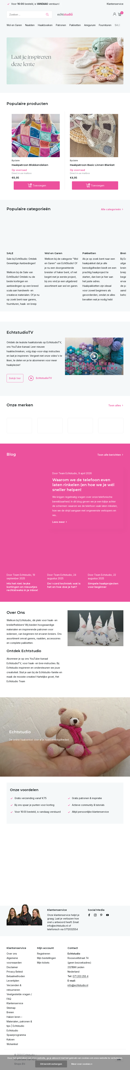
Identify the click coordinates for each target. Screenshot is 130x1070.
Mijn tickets (43, 962)
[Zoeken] (29, 14)
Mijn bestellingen (46, 958)
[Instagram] (95, 915)
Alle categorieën (111, 209)
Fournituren (105, 25)
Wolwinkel (12, 1044)
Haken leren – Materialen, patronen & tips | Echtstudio (19, 1021)
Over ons (12, 953)
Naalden (30, 25)
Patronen (61, 25)
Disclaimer (12, 967)
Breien (10, 1012)
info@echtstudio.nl (78, 985)
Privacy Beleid (15, 971)
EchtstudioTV (40, 378)
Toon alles (114, 405)
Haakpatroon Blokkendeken (30, 165)
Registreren (43, 953)
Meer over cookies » (81, 1064)
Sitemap (11, 1007)
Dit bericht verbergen (51, 1064)
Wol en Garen (14, 25)
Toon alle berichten (109, 454)
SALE (117, 25)
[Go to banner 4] (65, 60)
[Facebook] (89, 915)
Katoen (11, 1039)
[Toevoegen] (37, 185)
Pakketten (75, 25)
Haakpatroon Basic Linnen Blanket (92, 165)
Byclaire (16, 160)
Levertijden (13, 980)
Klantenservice (115, 3)
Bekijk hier (15, 378)
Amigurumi (89, 25)
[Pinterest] (101, 915)
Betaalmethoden (16, 976)
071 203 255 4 (80, 976)
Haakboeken (45, 25)
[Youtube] (107, 915)
